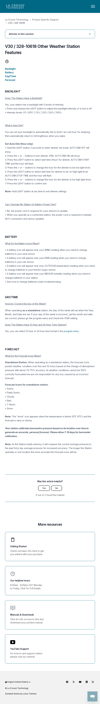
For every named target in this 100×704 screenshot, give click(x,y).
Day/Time (10, 76)
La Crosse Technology (17, 19)
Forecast (10, 80)
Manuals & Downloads (22, 614)
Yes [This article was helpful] (44, 488)
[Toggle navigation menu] (93, 6)
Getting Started (18, 546)
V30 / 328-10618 (16, 23)
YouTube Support (19, 648)
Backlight (10, 68)
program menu (71, 331)
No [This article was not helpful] (56, 488)
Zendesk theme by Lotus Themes (21, 694)
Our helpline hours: (20, 580)
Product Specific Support (45, 19)
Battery (9, 72)
